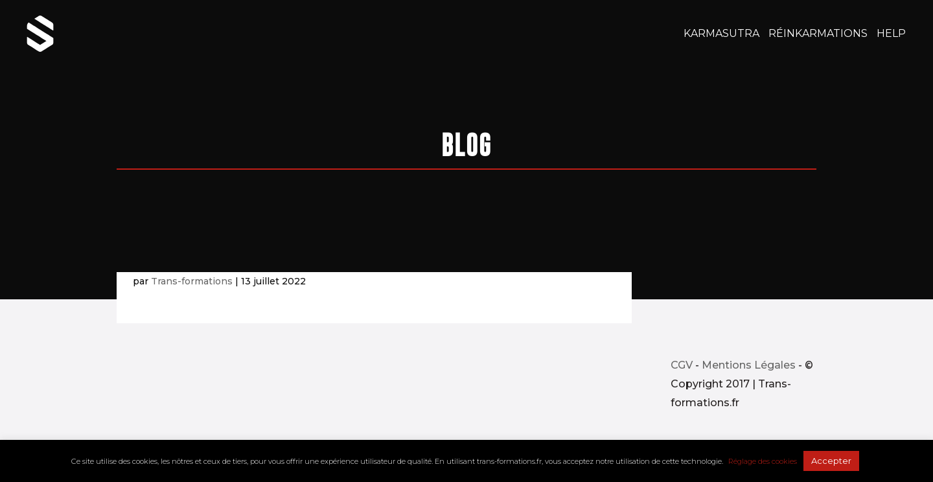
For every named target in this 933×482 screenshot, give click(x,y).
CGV (682, 365)
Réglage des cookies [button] (762, 461)
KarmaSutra (721, 34)
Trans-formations (192, 281)
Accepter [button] (831, 460)
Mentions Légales (749, 365)
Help (891, 34)
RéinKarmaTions (818, 34)
